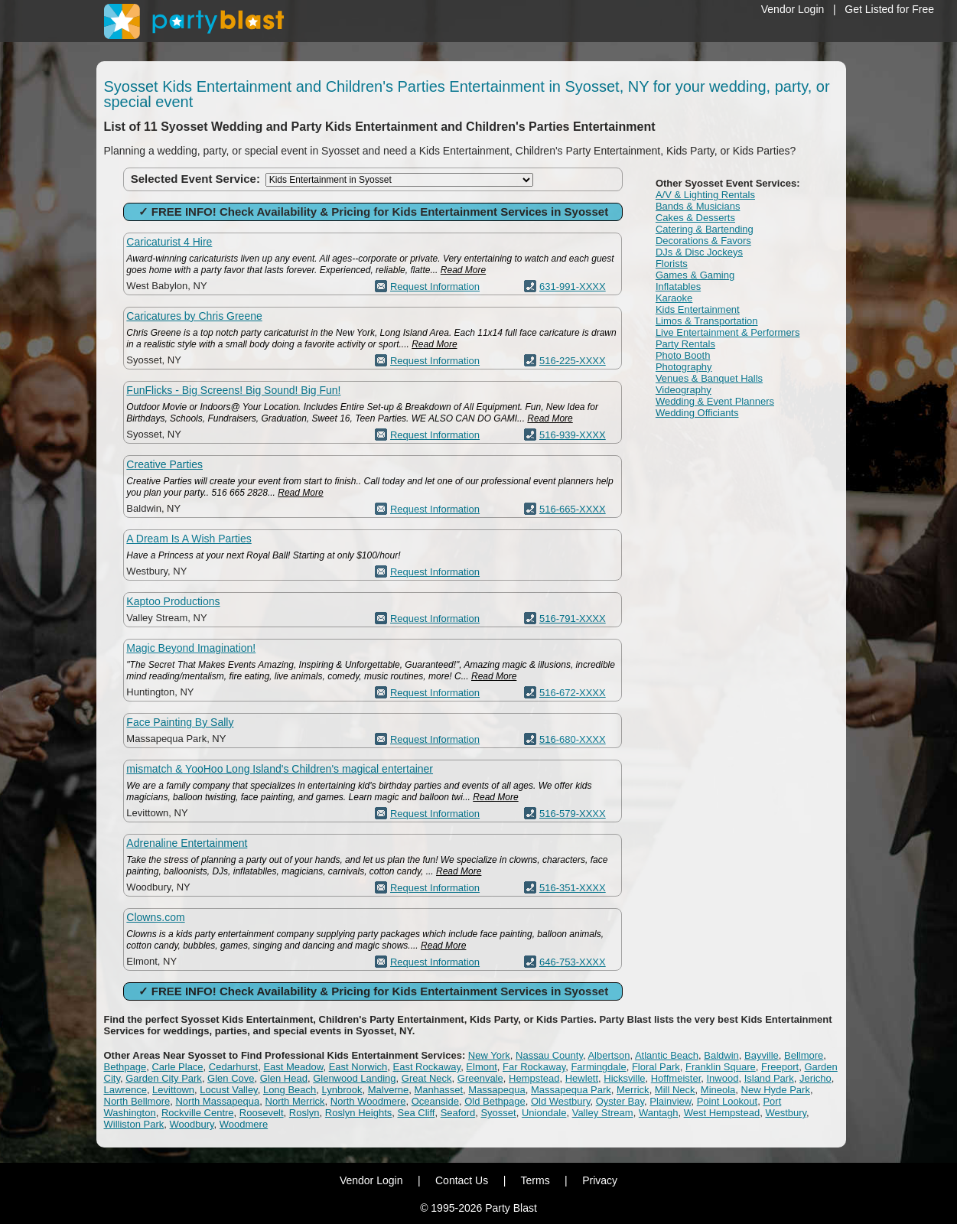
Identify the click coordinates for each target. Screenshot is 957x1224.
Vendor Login (793, 9)
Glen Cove (230, 1078)
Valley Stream (602, 1112)
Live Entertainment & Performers (728, 332)
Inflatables (678, 286)
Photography (684, 367)
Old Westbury (561, 1101)
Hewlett (581, 1078)
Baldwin (721, 1055)
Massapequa (496, 1089)
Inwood (722, 1078)
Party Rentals (685, 344)
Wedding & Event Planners (715, 401)
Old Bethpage (495, 1101)
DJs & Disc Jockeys (699, 252)
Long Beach (289, 1089)
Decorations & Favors (703, 240)
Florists (672, 263)
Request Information (435, 286)
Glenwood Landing (354, 1078)
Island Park (769, 1078)
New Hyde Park (775, 1089)
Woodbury (191, 1124)
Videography (683, 390)
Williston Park (134, 1124)
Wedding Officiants (697, 412)
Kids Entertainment (698, 309)
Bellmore (803, 1055)
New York (489, 1055)
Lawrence (125, 1089)
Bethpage (125, 1067)
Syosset (498, 1112)
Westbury (785, 1112)
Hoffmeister (676, 1078)
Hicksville (624, 1078)
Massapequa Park (571, 1089)
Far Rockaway (534, 1067)
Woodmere (244, 1124)
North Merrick (295, 1101)
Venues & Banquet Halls (709, 378)
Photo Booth (683, 355)
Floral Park (656, 1067)
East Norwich (358, 1067)
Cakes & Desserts (695, 217)
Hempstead (534, 1078)
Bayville (761, 1055)
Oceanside (435, 1101)
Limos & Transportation (707, 321)
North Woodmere (368, 1101)
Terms (535, 1180)
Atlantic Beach (666, 1055)
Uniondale (544, 1112)
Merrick (633, 1089)
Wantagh (659, 1112)
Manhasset (438, 1089)
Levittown (173, 1089)
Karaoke (674, 298)
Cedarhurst (233, 1067)
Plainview (670, 1101)
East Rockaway (426, 1067)
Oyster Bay (620, 1101)
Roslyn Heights (358, 1112)
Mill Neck (675, 1089)
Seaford (458, 1112)
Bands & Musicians (698, 206)
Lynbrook (342, 1089)
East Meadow (293, 1067)
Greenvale (480, 1078)
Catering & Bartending (705, 229)
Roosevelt (261, 1112)
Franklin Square (720, 1067)
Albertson (609, 1055)
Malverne (388, 1089)
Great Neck (427, 1078)
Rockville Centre (197, 1112)
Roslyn (304, 1112)
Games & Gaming (695, 275)
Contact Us (461, 1180)
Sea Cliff (416, 1112)
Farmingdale (598, 1067)
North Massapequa (217, 1101)
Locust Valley (228, 1089)
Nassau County (549, 1055)
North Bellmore (137, 1101)
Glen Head (284, 1078)
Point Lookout (727, 1101)
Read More (463, 270)
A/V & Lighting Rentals (705, 194)
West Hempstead (722, 1112)
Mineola (718, 1089)
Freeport (780, 1067)
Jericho (815, 1078)
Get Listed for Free (889, 9)
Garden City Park (163, 1078)
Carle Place (177, 1067)
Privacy (599, 1180)
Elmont (481, 1067)
